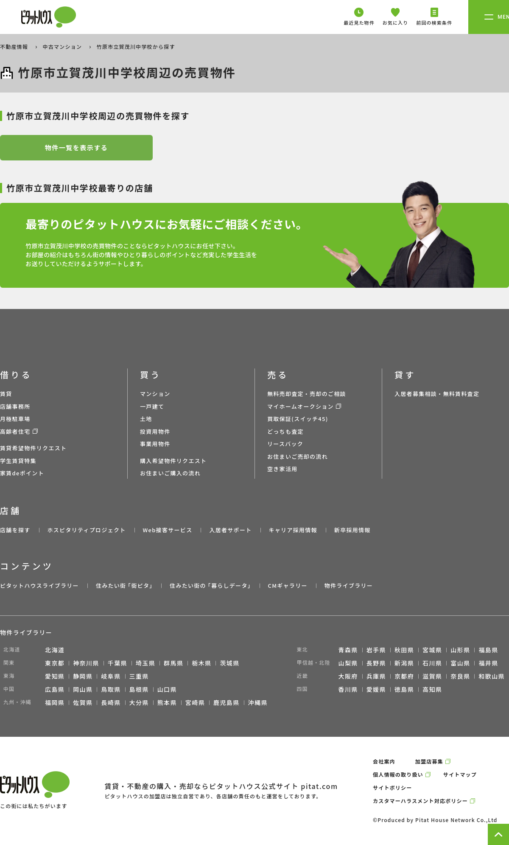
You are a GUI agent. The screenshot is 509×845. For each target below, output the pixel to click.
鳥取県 (110, 689)
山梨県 (348, 663)
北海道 (54, 650)
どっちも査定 (285, 431)
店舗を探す (15, 530)
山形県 (460, 650)
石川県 (432, 663)
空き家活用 (282, 469)
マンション (155, 394)
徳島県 (404, 689)
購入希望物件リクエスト (173, 461)
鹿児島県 (226, 702)
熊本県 (167, 702)
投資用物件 (155, 431)
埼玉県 (145, 663)
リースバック (285, 444)
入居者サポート (230, 530)
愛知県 (54, 676)
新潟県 (404, 663)
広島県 (54, 689)
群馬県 (173, 663)
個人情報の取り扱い (398, 774)
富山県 (460, 663)
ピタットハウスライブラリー (39, 585)
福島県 (488, 650)
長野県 (376, 663)
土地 (146, 419)
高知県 (432, 689)
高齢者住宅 (15, 431)
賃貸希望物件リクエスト (33, 448)
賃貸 (6, 394)
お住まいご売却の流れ (297, 456)
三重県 (139, 676)
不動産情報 (15, 46)
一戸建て (152, 406)
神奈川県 (86, 663)
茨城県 (229, 663)
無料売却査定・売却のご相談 (306, 394)
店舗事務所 (15, 406)
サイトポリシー (392, 787)
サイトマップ (460, 774)
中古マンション (63, 46)
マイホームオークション (300, 406)
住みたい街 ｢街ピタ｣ (124, 585)
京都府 (404, 676)
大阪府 (348, 676)
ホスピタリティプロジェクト (86, 530)
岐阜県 (110, 676)
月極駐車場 (15, 419)
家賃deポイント (22, 473)
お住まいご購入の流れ (170, 473)
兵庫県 (376, 676)
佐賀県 (82, 702)
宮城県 (432, 650)
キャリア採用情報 (292, 530)
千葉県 (117, 663)
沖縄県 (258, 702)
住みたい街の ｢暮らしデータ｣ (210, 585)
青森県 (348, 650)
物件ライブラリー (348, 585)
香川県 (348, 689)
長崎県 (110, 702)
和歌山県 (491, 676)
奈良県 (460, 676)
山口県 (167, 689)
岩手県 (376, 650)
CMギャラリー (287, 585)
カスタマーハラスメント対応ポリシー (420, 800)
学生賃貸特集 (18, 461)
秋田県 (404, 650)
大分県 (139, 702)
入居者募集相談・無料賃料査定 (436, 394)
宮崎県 (195, 702)
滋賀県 (432, 676)
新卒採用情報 (352, 530)
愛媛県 (376, 689)
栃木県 (201, 663)
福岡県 (54, 702)
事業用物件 (155, 444)
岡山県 (82, 689)
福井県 (488, 663)
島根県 (139, 689)
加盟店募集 (429, 761)
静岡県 (82, 676)
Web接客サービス (168, 530)
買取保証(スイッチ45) (297, 419)
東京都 (54, 663)
